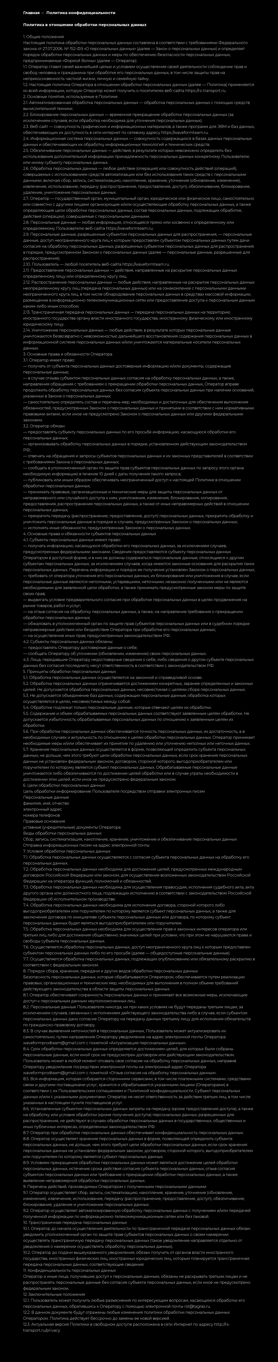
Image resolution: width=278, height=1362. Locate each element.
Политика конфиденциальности (80, 12)
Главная (31, 12)
